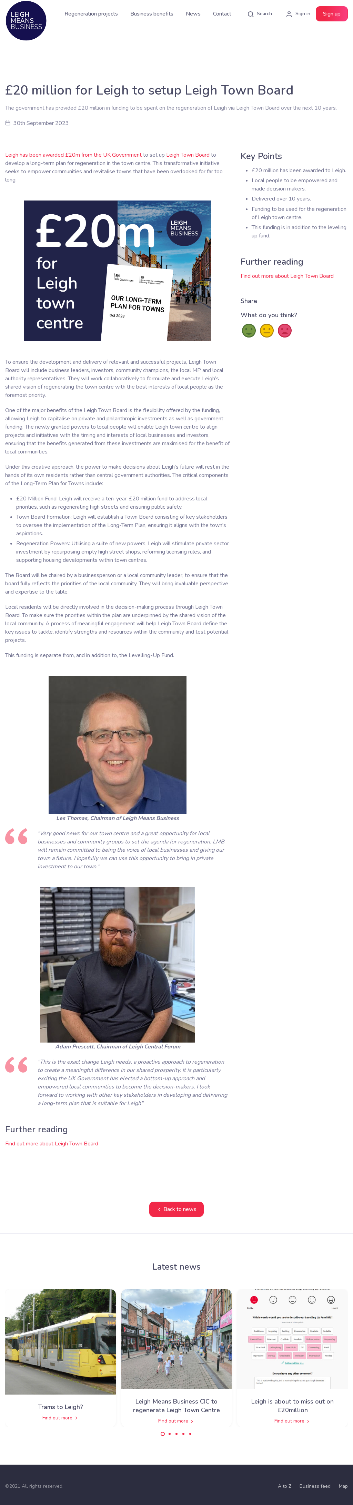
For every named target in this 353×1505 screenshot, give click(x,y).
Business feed (315, 1486)
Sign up (332, 14)
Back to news (176, 1209)
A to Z (284, 1486)
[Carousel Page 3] (176, 1434)
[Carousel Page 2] (170, 1434)
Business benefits (151, 14)
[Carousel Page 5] (190, 1434)
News (193, 14)
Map (343, 1486)
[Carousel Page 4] (183, 1434)
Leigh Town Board (188, 155)
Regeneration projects (91, 14)
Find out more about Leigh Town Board (51, 1143)
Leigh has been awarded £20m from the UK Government (73, 155)
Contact (222, 14)
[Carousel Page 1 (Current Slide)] (163, 1434)
